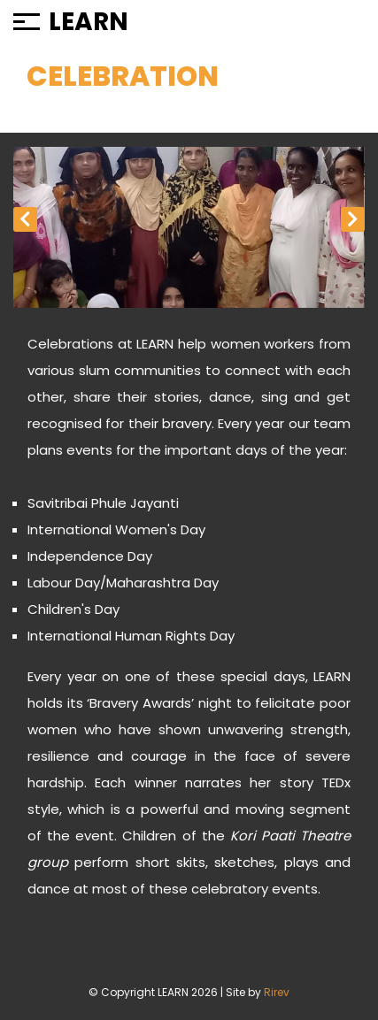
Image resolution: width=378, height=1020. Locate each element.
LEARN (88, 22)
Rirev (276, 992)
